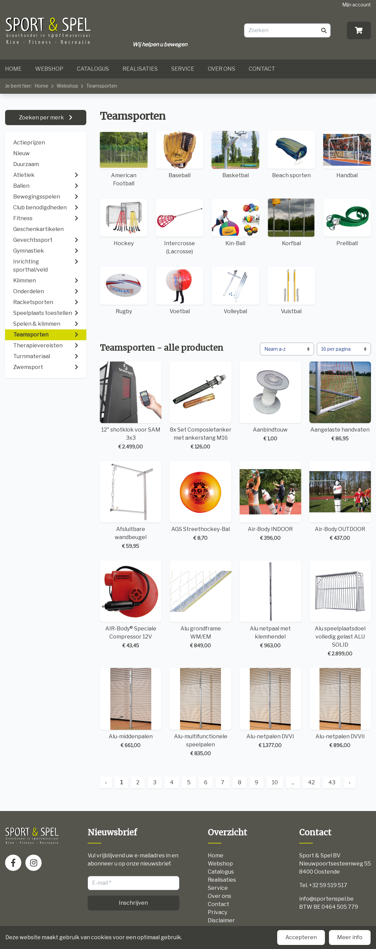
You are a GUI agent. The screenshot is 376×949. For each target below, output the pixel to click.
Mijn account (356, 4)
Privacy (217, 912)
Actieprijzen (29, 142)
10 (275, 782)
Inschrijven (133, 903)
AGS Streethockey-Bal (200, 501)
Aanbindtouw (270, 402)
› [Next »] (349, 782)
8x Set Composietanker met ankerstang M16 (200, 406)
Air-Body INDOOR (270, 501)
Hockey (124, 223)
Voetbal (179, 291)
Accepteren (301, 937)
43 (331, 782)
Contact (262, 69)
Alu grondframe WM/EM (200, 604)
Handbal (347, 155)
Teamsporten (101, 86)
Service (182, 69)
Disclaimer (221, 920)
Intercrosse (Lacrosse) (179, 227)
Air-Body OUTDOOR (340, 501)
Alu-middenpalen (130, 708)
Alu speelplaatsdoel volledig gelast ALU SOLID (340, 608)
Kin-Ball (235, 223)
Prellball (347, 223)
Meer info (349, 937)
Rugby (124, 291)
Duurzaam (26, 164)
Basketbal (235, 155)
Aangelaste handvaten (340, 402)
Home (13, 69)
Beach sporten (291, 155)
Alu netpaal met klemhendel (270, 604)
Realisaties (140, 69)
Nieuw (21, 153)
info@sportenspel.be (326, 899)
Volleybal (235, 291)
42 (311, 782)
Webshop (49, 69)
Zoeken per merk (42, 117)
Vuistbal (291, 291)
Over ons (221, 69)
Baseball (179, 155)
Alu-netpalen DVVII (340, 708)
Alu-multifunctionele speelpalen (200, 712)
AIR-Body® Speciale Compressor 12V (130, 604)
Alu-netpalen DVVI (270, 708)
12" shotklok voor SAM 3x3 (130, 406)
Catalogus (93, 69)
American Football (124, 159)
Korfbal (291, 223)
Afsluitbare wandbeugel (130, 505)
